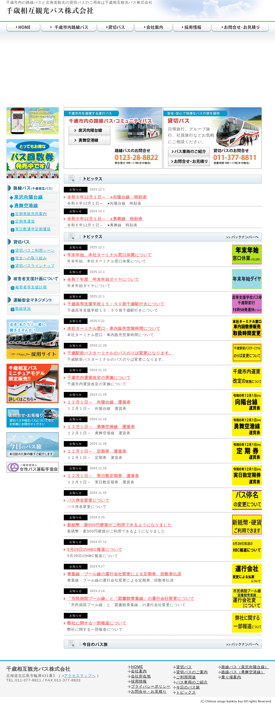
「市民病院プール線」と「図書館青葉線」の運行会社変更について (130, 598)
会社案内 (139, 671)
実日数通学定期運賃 (33, 229)
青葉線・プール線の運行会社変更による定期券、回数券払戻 (124, 574)
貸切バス (184, 667)
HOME (137, 667)
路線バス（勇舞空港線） (243, 672)
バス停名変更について (88, 500)
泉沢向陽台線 (28, 197)
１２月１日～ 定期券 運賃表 (96, 451)
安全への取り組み (31, 258)
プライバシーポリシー (151, 686)
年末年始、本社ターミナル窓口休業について (109, 255)
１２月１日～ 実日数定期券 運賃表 (103, 475)
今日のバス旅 (188, 687)
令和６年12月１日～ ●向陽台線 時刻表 (107, 197)
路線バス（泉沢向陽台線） (245, 667)
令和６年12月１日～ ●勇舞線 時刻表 (105, 218)
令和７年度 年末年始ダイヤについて (103, 279)
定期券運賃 (25, 221)
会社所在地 (141, 676)
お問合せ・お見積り (149, 691)
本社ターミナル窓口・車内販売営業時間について (113, 328)
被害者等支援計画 (31, 287)
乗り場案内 (231, 677)
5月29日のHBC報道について (94, 549)
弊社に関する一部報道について (96, 623)
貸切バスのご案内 (192, 672)
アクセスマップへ (80, 676)
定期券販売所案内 (31, 214)
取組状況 (23, 308)
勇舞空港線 (26, 205)
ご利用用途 (186, 677)
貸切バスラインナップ (35, 266)
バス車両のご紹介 (192, 682)
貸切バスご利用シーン (35, 250)
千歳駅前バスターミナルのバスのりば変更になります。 (120, 353)
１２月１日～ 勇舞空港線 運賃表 (101, 426)
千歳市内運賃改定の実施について (99, 377)
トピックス (186, 692)
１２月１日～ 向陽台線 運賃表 (99, 402)
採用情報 (139, 681)
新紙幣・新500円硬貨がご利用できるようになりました (119, 525)
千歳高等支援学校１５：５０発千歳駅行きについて (116, 304)
